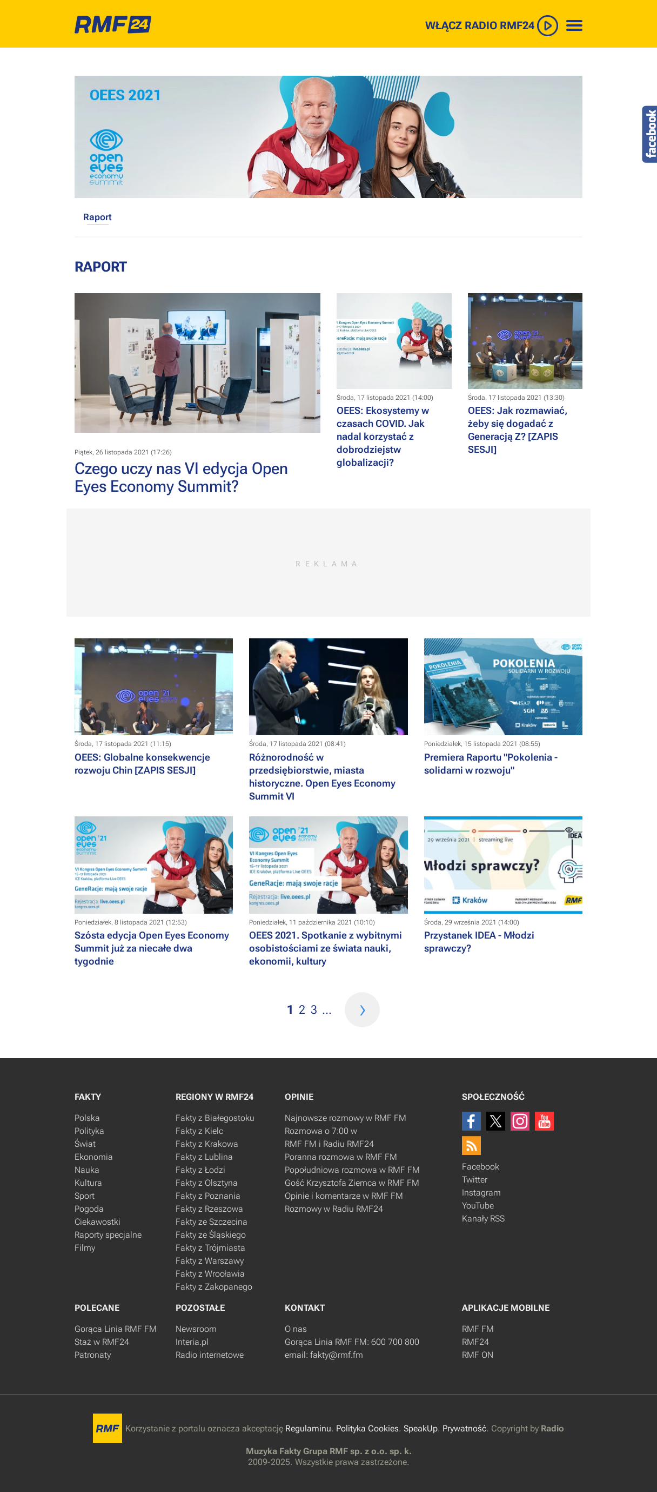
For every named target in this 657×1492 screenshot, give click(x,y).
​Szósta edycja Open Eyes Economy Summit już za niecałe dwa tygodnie (152, 948)
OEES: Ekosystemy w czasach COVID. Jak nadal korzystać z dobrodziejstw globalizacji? (383, 436)
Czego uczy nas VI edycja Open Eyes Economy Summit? (181, 477)
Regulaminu (308, 1428)
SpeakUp (421, 1428)
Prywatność (464, 1428)
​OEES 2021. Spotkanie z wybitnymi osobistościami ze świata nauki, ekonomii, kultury (325, 948)
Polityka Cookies (367, 1428)
